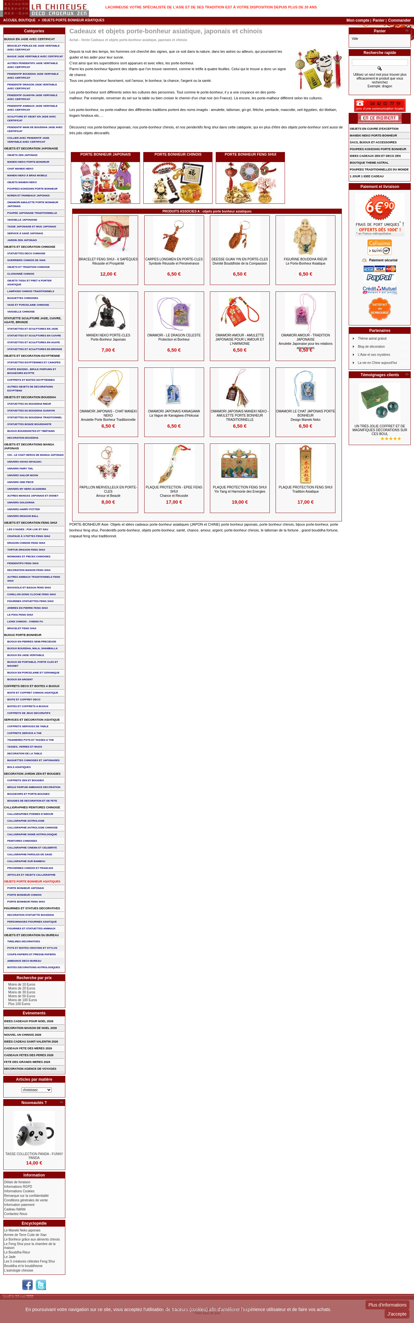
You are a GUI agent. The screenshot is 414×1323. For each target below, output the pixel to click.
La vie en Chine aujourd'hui (377, 363)
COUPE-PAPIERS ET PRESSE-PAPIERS (31, 954)
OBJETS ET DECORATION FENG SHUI (30, 522)
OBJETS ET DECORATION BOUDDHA (30, 397)
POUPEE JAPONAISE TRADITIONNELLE (32, 213)
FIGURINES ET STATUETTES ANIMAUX (31, 928)
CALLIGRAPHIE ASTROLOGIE (26, 820)
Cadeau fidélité (15, 1209)
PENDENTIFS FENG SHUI (22, 563)
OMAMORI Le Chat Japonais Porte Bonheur (305, 415)
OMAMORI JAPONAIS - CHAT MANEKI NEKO (108, 415)
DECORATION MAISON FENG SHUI (28, 570)
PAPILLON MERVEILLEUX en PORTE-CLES (108, 491)
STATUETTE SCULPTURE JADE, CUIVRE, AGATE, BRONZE (32, 320)
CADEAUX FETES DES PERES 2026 (29, 1055)
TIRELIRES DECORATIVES (23, 941)
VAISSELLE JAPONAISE (22, 219)
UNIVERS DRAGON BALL (23, 516)
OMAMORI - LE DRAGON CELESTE (174, 337)
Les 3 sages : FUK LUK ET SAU (27, 529)
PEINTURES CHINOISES (22, 840)
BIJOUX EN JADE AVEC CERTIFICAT (29, 39)
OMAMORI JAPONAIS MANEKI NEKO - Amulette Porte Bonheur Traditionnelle (240, 415)
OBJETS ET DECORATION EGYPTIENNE (32, 355)
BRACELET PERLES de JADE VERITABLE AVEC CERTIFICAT (33, 47)
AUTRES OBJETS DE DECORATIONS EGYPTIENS (30, 388)
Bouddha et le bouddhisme (23, 1266)
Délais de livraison (17, 1182)
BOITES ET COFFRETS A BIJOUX (28, 706)
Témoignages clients (380, 375)
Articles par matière (34, 1079)
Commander (399, 20)
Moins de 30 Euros (21, 992)
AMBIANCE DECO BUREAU (24, 960)
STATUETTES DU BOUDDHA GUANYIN (31, 410)
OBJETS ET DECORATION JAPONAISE (31, 148)
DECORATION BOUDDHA (22, 437)
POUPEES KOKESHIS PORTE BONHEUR (32, 188)
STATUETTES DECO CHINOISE (26, 253)
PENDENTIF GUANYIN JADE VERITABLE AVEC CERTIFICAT (32, 97)
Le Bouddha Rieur (17, 1252)
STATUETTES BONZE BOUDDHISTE (29, 424)
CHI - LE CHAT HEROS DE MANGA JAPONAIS (35, 455)
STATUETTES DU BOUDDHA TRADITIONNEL (34, 417)
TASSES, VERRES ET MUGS (24, 746)
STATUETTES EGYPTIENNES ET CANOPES (34, 362)
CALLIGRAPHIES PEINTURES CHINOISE (32, 807)
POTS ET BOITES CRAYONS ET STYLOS (32, 947)
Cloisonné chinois (20, 273)
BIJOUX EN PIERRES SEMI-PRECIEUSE (31, 641)
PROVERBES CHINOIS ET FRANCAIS (30, 868)
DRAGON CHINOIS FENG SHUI (26, 542)
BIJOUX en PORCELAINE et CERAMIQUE (33, 672)
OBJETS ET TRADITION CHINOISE (28, 267)
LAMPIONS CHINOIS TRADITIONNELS (30, 291)
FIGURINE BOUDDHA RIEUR (305, 261)
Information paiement (19, 1205)
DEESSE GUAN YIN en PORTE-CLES (240, 261)
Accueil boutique (19, 20)
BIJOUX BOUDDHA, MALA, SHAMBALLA (32, 648)
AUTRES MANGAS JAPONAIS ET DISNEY (33, 495)
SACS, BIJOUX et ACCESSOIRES (373, 142)
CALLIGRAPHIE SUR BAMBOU (26, 861)
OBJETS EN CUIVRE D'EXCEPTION (374, 128)
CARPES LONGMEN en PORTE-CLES (174, 261)
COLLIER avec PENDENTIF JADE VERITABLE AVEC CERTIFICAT (28, 140)
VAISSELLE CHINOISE (21, 311)
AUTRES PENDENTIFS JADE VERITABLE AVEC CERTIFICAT (32, 65)
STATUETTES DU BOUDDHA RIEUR (29, 403)
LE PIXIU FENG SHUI (20, 614)
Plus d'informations (387, 1304)
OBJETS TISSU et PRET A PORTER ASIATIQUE (29, 282)
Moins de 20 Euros (21, 988)
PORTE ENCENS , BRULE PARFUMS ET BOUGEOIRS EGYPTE (31, 371)
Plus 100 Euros (19, 1004)
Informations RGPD (18, 1186)
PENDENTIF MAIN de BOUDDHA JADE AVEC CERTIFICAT (35, 129)
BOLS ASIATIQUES (19, 767)
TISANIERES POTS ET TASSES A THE (30, 739)
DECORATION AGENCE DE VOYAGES (30, 1068)
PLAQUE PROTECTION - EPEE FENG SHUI (174, 491)
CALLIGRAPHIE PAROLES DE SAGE (29, 854)
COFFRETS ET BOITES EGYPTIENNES (31, 379)
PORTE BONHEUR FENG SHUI (251, 154)
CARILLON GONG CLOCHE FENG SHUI (31, 594)
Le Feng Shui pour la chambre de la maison (30, 1246)
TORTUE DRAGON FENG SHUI (26, 549)
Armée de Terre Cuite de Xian (25, 1235)
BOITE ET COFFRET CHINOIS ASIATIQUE (32, 692)
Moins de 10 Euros (21, 984)
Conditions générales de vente (26, 1200)
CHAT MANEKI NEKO (20, 168)
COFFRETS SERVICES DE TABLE (28, 726)
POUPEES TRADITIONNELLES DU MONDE (379, 169)
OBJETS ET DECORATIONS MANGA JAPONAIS (29, 446)
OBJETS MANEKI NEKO (22, 182)
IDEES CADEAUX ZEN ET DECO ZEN (375, 156)
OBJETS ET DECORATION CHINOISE (29, 246)
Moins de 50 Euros (21, 996)
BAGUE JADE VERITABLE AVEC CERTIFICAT (35, 56)
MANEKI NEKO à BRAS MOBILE (27, 175)
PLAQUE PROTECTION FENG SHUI (240, 489)
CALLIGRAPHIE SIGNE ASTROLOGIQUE (32, 834)
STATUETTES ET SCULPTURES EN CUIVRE (34, 335)
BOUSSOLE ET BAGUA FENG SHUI (29, 587)
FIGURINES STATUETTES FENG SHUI (30, 601)
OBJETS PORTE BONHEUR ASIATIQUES (32, 881)
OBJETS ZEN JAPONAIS (22, 155)
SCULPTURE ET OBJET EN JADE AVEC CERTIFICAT (31, 118)
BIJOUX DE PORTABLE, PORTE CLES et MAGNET (32, 664)
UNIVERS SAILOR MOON (22, 475)
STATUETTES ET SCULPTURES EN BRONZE (34, 349)
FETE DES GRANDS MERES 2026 (27, 1062)
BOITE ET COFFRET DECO (23, 699)
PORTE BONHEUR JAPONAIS (105, 154)
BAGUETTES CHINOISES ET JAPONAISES (33, 760)
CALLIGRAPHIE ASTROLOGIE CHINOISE (32, 827)
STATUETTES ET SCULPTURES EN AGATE (33, 342)
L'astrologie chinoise (18, 1270)
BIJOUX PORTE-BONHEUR (23, 635)
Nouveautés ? (34, 1102)
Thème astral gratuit (372, 338)
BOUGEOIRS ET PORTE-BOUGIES (28, 794)
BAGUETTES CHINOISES (22, 298)
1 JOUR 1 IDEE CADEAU (367, 176)
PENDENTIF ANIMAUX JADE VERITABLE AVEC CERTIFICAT (32, 107)
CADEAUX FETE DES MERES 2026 (28, 1048)
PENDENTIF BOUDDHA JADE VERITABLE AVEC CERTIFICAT (33, 75)
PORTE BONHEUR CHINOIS (178, 154)
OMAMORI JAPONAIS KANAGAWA (174, 413)
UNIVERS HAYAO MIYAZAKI (24, 461)
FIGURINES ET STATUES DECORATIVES (32, 908)
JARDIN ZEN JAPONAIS (22, 240)
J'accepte (397, 1314)
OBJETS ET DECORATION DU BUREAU (31, 935)
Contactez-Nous (15, 1214)
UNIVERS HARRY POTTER (23, 509)
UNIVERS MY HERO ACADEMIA (26, 488)
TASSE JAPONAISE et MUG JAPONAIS (31, 226)
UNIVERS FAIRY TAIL (20, 468)
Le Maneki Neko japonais (22, 1230)
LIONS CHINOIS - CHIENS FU (25, 621)
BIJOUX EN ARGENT (20, 679)
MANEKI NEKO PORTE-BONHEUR (28, 161)
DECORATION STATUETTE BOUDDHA (30, 914)
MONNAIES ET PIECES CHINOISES (28, 556)
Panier (379, 20)
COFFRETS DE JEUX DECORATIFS (28, 713)
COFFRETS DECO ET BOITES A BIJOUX (32, 686)
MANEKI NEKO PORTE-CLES (108, 337)
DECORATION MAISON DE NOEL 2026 (30, 1028)
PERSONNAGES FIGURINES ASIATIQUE (32, 921)
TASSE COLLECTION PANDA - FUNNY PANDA (34, 1156)
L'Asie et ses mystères (374, 354)
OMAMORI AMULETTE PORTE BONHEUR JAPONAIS (32, 204)
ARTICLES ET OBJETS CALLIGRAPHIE (31, 874)
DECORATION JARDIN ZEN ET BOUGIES (32, 773)
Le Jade (10, 1257)
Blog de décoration (371, 346)
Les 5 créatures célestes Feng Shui (29, 1261)
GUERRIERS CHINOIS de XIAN (26, 260)
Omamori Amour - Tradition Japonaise (305, 341)
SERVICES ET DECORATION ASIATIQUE (32, 719)
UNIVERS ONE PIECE (20, 482)
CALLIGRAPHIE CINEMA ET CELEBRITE (32, 847)
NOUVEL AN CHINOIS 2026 (22, 1034)
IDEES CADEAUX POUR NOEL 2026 (28, 1021)
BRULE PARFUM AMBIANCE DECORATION (33, 787)
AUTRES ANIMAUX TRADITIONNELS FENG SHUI (33, 578)
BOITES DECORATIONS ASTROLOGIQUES (33, 967)
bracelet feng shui (21, 628)
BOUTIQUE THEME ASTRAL (369, 162)
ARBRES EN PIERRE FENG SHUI (27, 608)
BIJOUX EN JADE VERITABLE (25, 655)
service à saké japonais (25, 233)
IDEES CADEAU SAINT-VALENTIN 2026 (31, 1041)
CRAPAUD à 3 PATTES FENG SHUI (28, 536)
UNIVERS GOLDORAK (21, 502)
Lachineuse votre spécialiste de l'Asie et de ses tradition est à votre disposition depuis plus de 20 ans (211, 7)
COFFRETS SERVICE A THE (24, 733)
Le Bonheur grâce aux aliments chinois (32, 1239)
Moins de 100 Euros (22, 1000)
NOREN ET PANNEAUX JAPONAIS (28, 195)
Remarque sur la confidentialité (26, 1195)
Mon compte (357, 20)
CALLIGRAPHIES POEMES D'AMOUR (30, 814)
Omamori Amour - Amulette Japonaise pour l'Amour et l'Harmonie (239, 339)
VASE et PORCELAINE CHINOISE (28, 304)
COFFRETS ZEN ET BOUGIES (25, 780)
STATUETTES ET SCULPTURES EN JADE (32, 328)
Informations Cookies (19, 1191)
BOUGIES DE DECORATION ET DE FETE (32, 800)
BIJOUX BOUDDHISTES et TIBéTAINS (31, 431)
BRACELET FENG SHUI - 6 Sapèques (108, 261)
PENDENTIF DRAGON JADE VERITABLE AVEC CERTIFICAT (32, 86)
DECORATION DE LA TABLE (24, 753)
